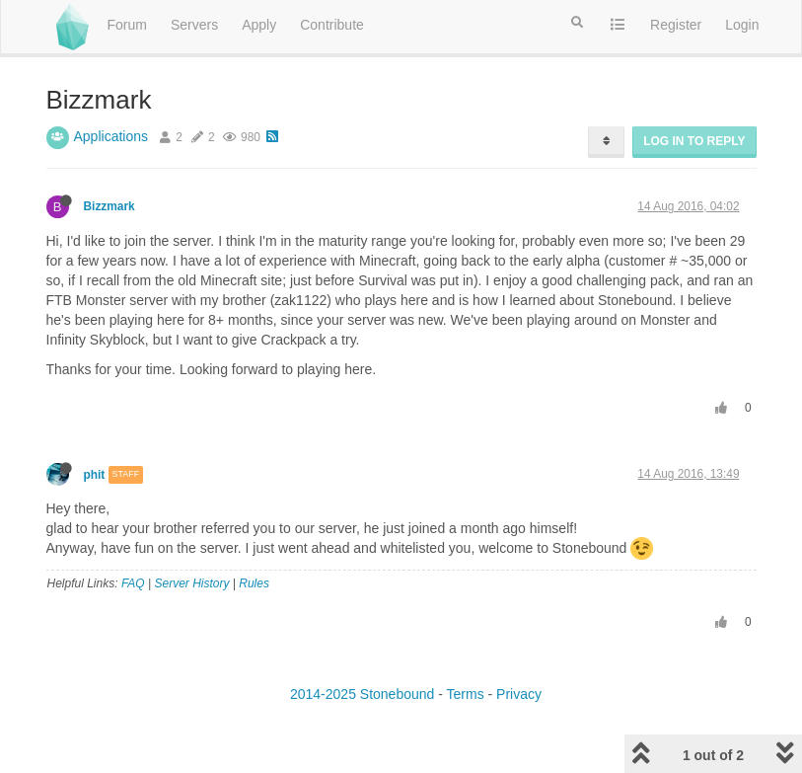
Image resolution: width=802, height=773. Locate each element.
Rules (254, 583)
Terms (465, 694)
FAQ (133, 583)
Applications (111, 136)
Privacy (519, 694)
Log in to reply (694, 141)
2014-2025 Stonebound (362, 694)
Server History (191, 583)
